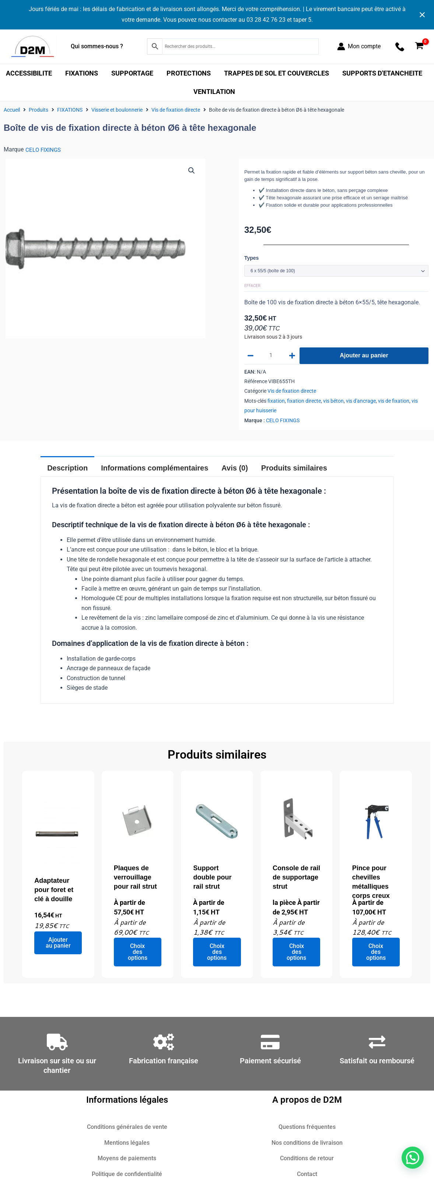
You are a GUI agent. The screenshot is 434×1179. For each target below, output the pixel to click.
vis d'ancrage (361, 402)
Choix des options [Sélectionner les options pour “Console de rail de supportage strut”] (296, 953)
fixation (276, 402)
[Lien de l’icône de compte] (358, 46)
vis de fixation (393, 402)
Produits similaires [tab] (294, 469)
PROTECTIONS (189, 73)
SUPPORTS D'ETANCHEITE (382, 73)
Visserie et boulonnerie (117, 110)
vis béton (333, 402)
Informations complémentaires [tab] (154, 469)
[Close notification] (422, 14)
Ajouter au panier (364, 356)
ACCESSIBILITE (29, 73)
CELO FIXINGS (44, 149)
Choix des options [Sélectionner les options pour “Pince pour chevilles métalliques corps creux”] (376, 953)
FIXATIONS (81, 73)
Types (251, 258)
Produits (38, 110)
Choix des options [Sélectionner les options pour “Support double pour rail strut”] (217, 953)
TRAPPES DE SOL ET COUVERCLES (276, 73)
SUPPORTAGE (132, 73)
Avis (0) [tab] (234, 469)
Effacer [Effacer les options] (252, 286)
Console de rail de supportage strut (296, 878)
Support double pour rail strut (212, 878)
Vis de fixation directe (175, 110)
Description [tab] (67, 469)
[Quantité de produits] (272, 357)
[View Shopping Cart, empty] (419, 46)
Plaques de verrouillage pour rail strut (135, 878)
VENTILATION (214, 91)
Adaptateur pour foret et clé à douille (53, 890)
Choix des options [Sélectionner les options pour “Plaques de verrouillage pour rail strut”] (137, 953)
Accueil (12, 110)
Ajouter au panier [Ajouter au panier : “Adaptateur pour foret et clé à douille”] (58, 943)
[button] (191, 171)
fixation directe (304, 402)
